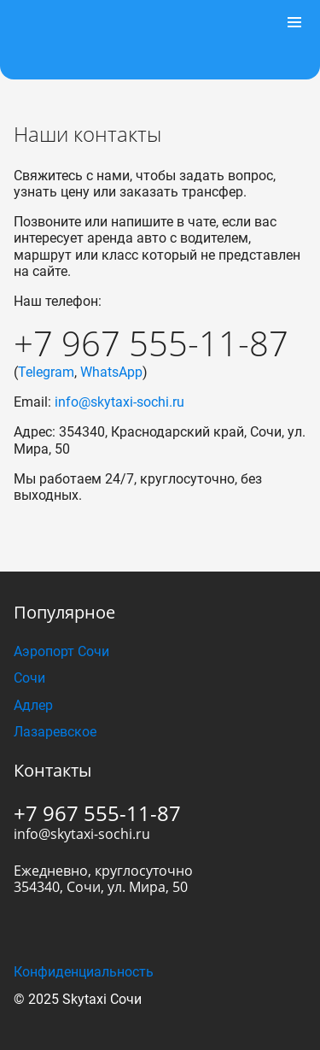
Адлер (33, 705)
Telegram (46, 372)
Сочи (29, 678)
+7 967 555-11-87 (151, 343)
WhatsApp (111, 372)
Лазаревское (55, 732)
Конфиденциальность (84, 972)
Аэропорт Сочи (61, 651)
